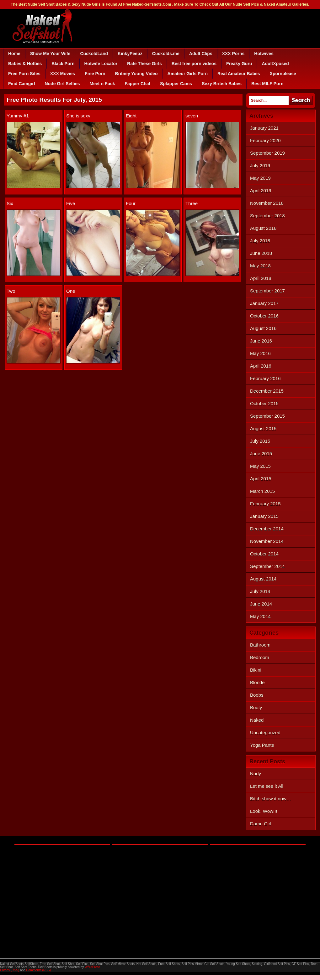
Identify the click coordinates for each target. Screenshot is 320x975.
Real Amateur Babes (238, 73)
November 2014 (267, 541)
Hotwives (263, 53)
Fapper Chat (138, 83)
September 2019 (267, 153)
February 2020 (265, 140)
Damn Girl (260, 823)
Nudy (255, 773)
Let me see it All (266, 786)
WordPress (92, 967)
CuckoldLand (94, 53)
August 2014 (263, 578)
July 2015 (260, 441)
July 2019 (260, 165)
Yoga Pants (262, 745)
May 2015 (260, 466)
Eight (131, 115)
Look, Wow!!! (263, 811)
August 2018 (263, 228)
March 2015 (262, 491)
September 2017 (267, 290)
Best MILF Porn (267, 83)
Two (11, 291)
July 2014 (260, 591)
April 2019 (260, 190)
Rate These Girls (144, 63)
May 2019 (260, 178)
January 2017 (264, 303)
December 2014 (267, 528)
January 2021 (264, 128)
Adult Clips (200, 53)
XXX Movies (62, 73)
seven (191, 115)
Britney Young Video (136, 73)
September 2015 (267, 416)
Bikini (255, 670)
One (70, 291)
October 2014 (264, 553)
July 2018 (260, 240)
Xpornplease (283, 73)
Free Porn (95, 73)
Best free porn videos (194, 63)
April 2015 (260, 478)
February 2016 (265, 378)
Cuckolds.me (165, 53)
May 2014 (260, 616)
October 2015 (264, 403)
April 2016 (260, 366)
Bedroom (259, 657)
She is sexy (78, 115)
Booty (256, 707)
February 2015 (265, 503)
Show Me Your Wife (50, 53)
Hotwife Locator (101, 63)
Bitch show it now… (270, 798)
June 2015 (261, 453)
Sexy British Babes (222, 83)
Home (14, 53)
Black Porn (62, 63)
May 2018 (260, 265)
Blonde (257, 682)
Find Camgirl (21, 83)
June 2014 (261, 603)
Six (10, 203)
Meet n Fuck (102, 83)
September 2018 (267, 215)
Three (191, 203)
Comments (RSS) (38, 970)
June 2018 (261, 253)
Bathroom (260, 644)
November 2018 (267, 203)
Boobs (257, 695)
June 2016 (261, 340)
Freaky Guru (239, 63)
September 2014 (267, 566)
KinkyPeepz (130, 53)
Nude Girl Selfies (62, 83)
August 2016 (263, 328)
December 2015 (267, 391)
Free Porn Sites (24, 73)
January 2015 (264, 516)
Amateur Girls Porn (188, 73)
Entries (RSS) (9, 970)
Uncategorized (265, 732)
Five (70, 203)
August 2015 (263, 428)
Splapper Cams (176, 83)
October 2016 (264, 315)
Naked (257, 720)
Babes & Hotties (25, 63)
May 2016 (260, 353)
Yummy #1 (18, 115)
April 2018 (260, 278)
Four (131, 203)
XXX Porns (233, 53)
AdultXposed (275, 63)
